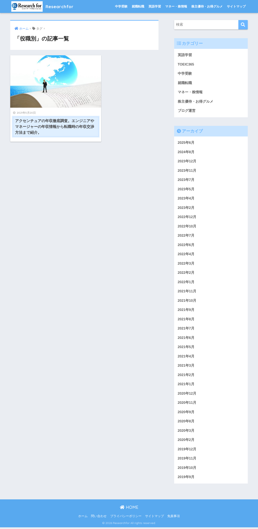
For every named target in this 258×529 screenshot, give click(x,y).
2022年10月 (187, 227)
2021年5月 (186, 348)
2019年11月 (187, 460)
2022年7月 (186, 236)
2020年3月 (186, 432)
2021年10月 (187, 302)
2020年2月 (186, 441)
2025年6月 (186, 143)
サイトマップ (236, 6)
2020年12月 (187, 395)
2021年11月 (187, 292)
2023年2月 (186, 208)
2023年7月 (186, 180)
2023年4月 (186, 199)
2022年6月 (186, 245)
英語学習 (154, 6)
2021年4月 (186, 358)
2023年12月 (187, 162)
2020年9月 (186, 413)
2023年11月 (187, 171)
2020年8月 (186, 423)
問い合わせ (99, 518)
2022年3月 (186, 264)
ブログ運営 (186, 111)
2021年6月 (186, 339)
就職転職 (138, 6)
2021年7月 (186, 330)
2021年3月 (186, 367)
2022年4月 (186, 255)
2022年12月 (187, 218)
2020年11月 (187, 404)
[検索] (243, 24)
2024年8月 (186, 152)
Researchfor (43, 6)
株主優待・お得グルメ (207, 6)
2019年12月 (187, 451)
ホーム (83, 518)
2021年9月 (186, 311)
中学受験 (121, 6)
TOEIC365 (186, 64)
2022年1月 (186, 283)
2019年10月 (187, 469)
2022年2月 (186, 274)
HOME (129, 509)
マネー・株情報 (176, 6)
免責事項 (173, 518)
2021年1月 (186, 386)
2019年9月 (186, 479)
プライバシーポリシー (126, 518)
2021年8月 (186, 320)
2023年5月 (186, 190)
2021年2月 (186, 376)
